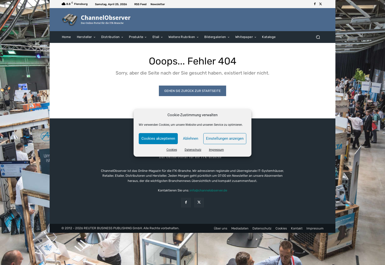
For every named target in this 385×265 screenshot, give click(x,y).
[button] (318, 37)
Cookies (171, 149)
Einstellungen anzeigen (225, 138)
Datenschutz (193, 149)
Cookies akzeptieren (158, 138)
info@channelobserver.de (208, 190)
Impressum (216, 149)
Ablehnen (190, 138)
